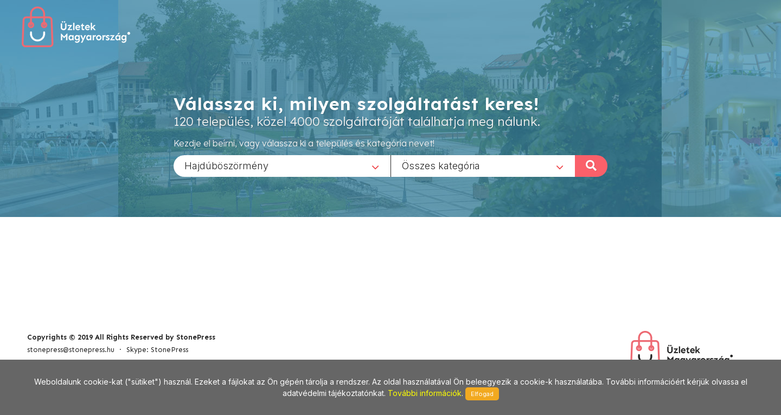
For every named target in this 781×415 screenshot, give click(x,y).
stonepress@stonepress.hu (70, 350)
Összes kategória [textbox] (441, 165)
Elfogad (482, 394)
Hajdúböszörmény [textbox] (226, 165)
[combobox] (282, 165)
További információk (425, 393)
